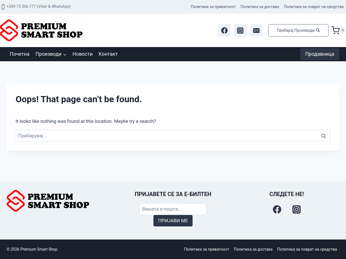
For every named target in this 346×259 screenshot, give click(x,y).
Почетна (19, 54)
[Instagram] (240, 30)
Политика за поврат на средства (313, 6)
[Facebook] (224, 30)
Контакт (108, 54)
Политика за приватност (213, 6)
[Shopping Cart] (338, 30)
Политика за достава (259, 6)
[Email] (256, 30)
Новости (83, 54)
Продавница (319, 54)
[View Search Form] (298, 30)
